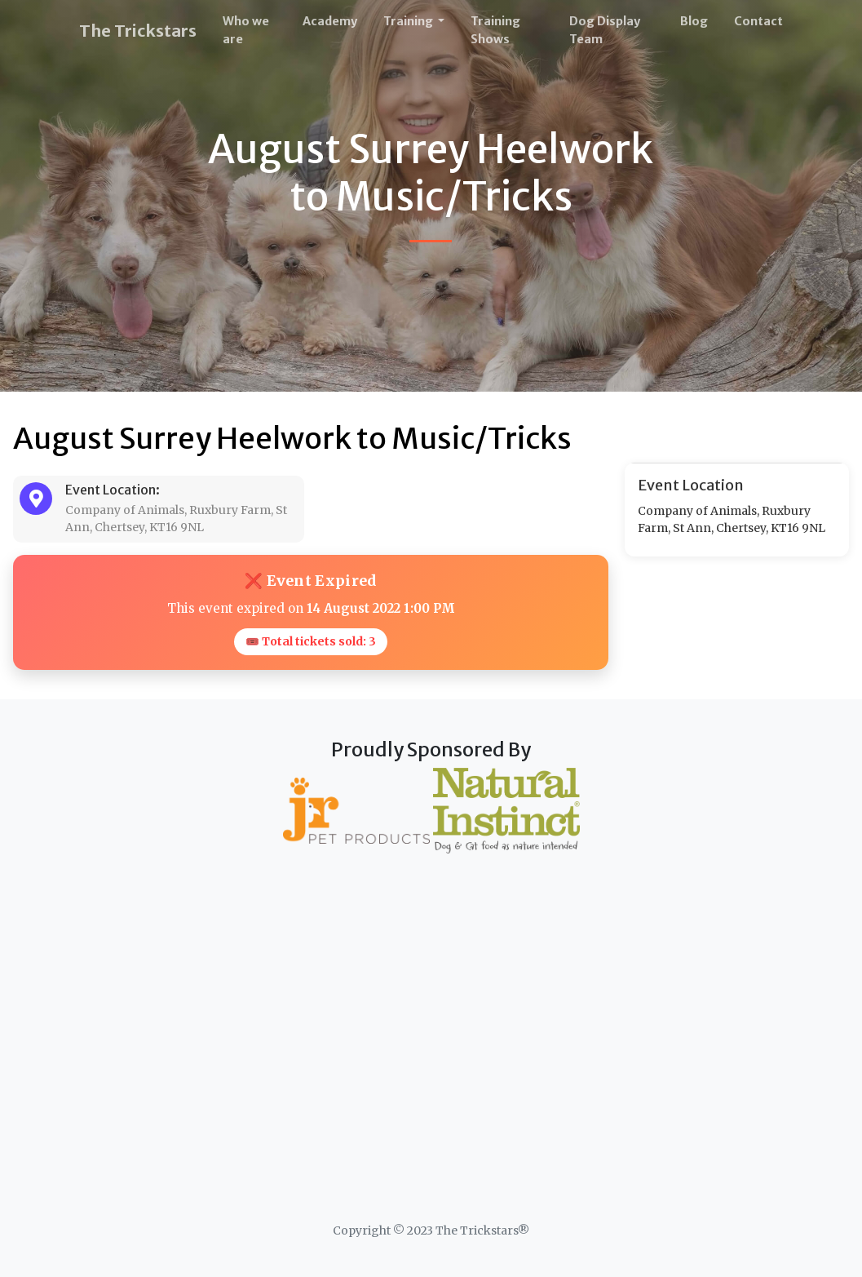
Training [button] (409, 21)
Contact (758, 21)
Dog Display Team (604, 30)
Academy (330, 21)
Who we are (246, 30)
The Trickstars (138, 30)
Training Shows (495, 30)
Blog (694, 21)
